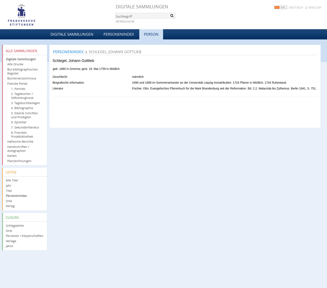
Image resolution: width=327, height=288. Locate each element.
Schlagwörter (15, 226)
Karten (12, 156)
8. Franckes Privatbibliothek (22, 134)
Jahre (9, 246)
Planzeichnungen (19, 161)
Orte (9, 201)
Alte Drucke (15, 64)
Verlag (10, 206)
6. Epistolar (19, 122)
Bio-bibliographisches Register (22, 71)
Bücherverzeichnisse (21, 78)
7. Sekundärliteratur (25, 127)
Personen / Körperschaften (24, 236)
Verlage (11, 241)
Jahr (8, 185)
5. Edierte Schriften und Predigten (24, 115)
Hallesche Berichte (20, 141)
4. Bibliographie (22, 108)
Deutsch (296, 7)
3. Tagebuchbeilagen (25, 103)
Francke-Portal (17, 84)
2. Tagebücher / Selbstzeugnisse (22, 96)
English (314, 7)
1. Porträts (18, 89)
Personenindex (118, 34)
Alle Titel (12, 180)
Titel (9, 191)
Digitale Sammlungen (142, 7)
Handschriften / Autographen (18, 149)
